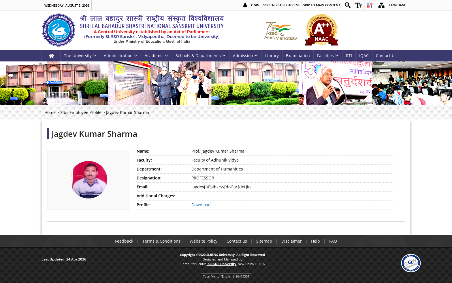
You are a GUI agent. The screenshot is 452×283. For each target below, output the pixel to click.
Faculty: (144, 160)
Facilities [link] (328, 55)
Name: (143, 151)
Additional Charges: (156, 195)
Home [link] (50, 112)
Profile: (144, 204)
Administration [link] (121, 55)
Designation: (149, 178)
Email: (142, 187)
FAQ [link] (333, 241)
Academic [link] (156, 55)
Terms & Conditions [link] (161, 241)
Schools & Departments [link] (201, 55)
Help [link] (315, 241)
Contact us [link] (237, 241)
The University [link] (80, 55)
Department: (149, 169)
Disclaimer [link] (291, 241)
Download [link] (201, 204)
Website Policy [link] (203, 241)
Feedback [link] (124, 241)
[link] (347, 5)
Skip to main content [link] (321, 5)
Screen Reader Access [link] (281, 5)
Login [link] (254, 5)
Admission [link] (245, 55)
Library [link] (272, 55)
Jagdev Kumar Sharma (94, 133)
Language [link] (397, 5)
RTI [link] (349, 55)
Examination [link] (298, 55)
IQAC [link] (364, 55)
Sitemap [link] (264, 241)
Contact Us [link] (386, 55)
